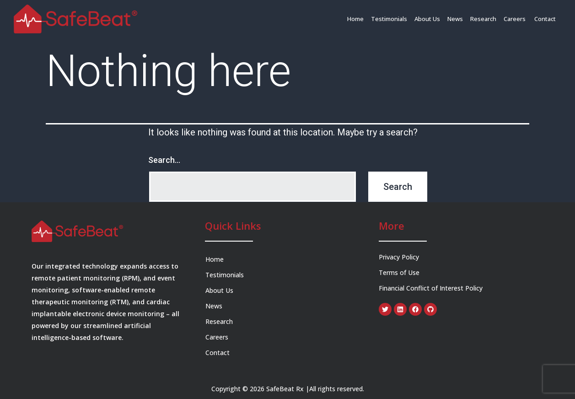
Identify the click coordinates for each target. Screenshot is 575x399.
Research (483, 19)
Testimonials (389, 19)
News (455, 19)
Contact (545, 19)
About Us (427, 19)
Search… (164, 160)
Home (355, 19)
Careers (515, 19)
